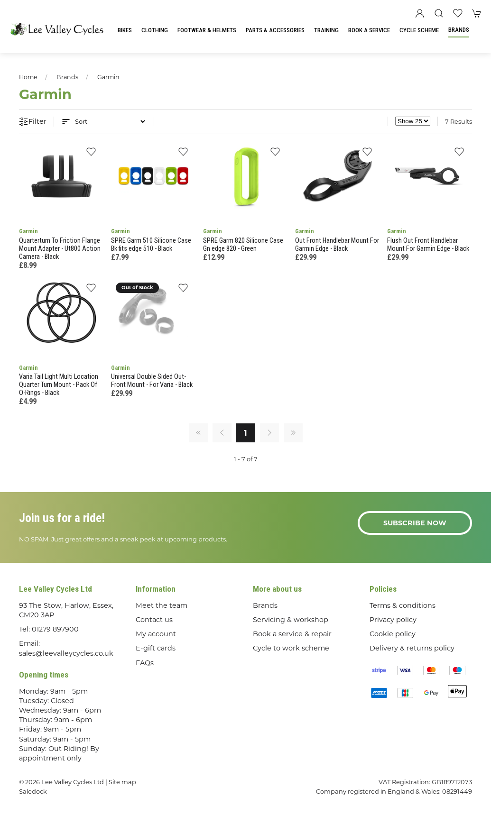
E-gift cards (156, 648)
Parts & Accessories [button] (275, 30)
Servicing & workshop (290, 619)
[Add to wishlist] (91, 154)
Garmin (108, 77)
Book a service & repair (292, 634)
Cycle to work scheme (291, 648)
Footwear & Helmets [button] (206, 30)
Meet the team (161, 605)
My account (156, 634)
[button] (439, 13)
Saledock (33, 791)
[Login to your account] (420, 13)
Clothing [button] (154, 30)
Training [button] (326, 30)
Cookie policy (393, 634)
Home (28, 77)
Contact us (154, 619)
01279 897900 (55, 629)
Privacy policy (393, 619)
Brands (458, 29)
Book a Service (369, 30)
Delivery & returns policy (412, 648)
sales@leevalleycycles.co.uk (66, 653)
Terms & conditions (402, 605)
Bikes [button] (125, 30)
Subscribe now (414, 523)
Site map (122, 782)
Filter (32, 122)
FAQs (145, 663)
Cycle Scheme (419, 30)
